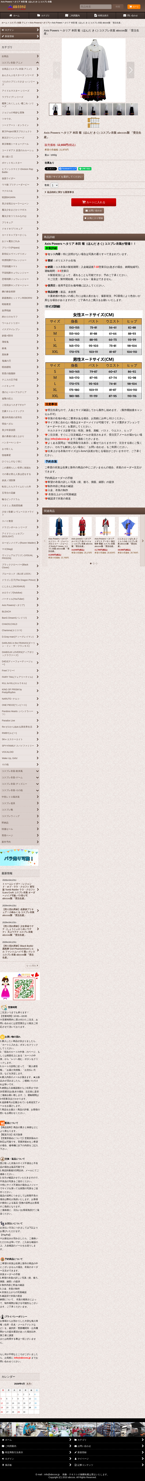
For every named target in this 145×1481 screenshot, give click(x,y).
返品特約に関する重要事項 (59, 192)
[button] (56, 70)
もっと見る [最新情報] (32, 965)
